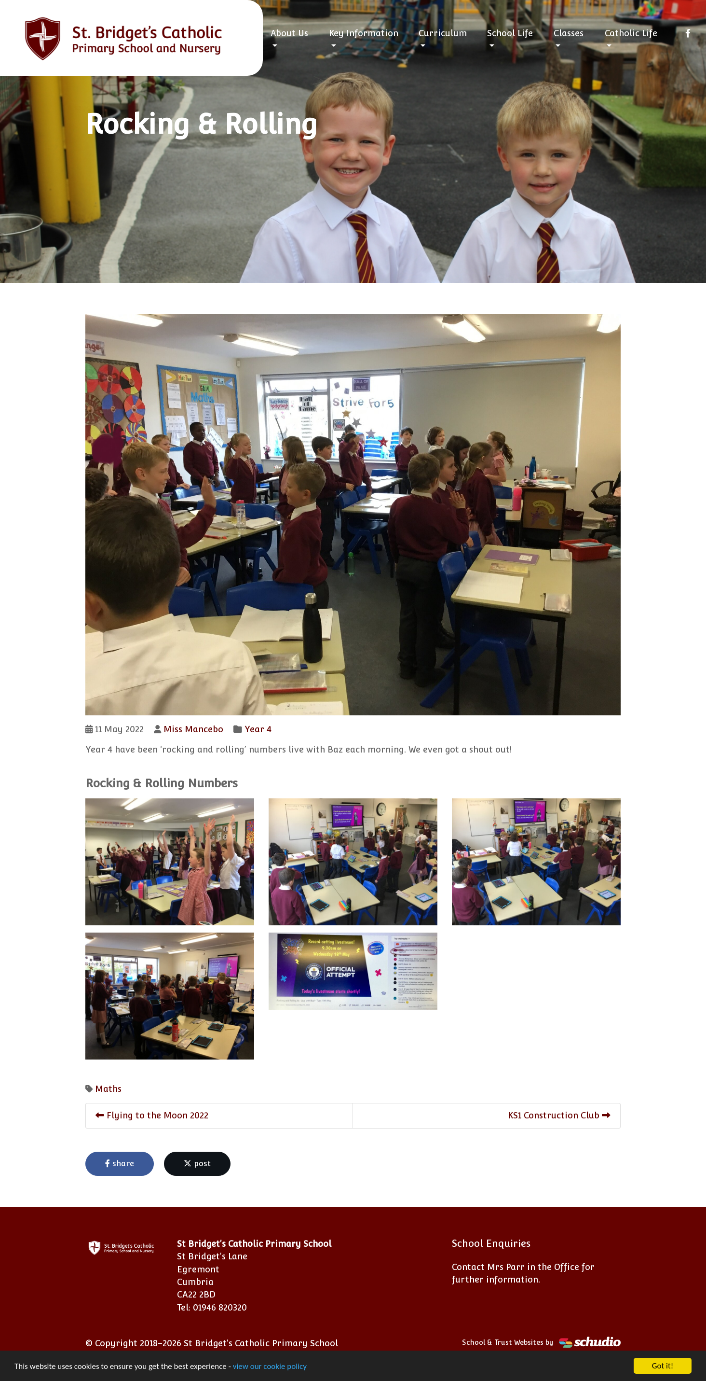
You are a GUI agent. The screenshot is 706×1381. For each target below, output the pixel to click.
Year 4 (258, 729)
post (197, 1163)
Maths (108, 1089)
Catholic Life (631, 33)
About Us (289, 33)
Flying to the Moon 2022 (151, 1115)
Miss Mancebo (193, 729)
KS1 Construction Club (559, 1115)
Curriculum (443, 33)
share (119, 1163)
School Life (510, 33)
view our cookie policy (270, 1367)
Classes (569, 33)
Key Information (363, 33)
